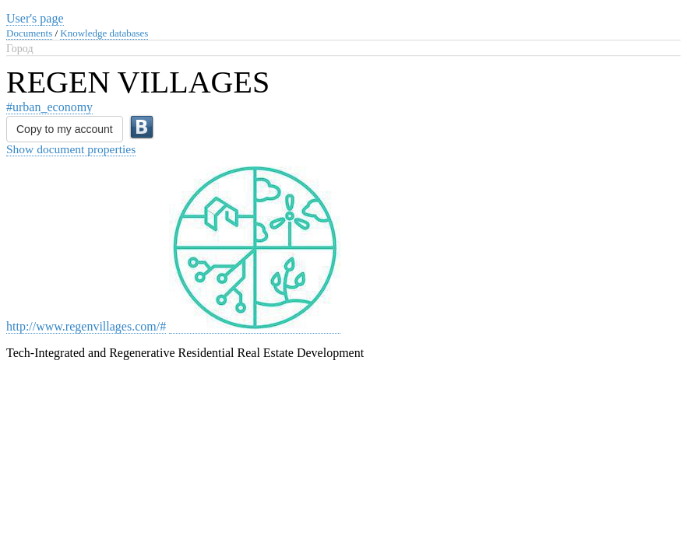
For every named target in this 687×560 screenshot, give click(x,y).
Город (19, 48)
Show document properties (71, 149)
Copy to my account (64, 129)
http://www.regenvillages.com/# (86, 326)
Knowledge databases (104, 33)
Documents (29, 33)
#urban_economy (49, 107)
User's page (35, 18)
